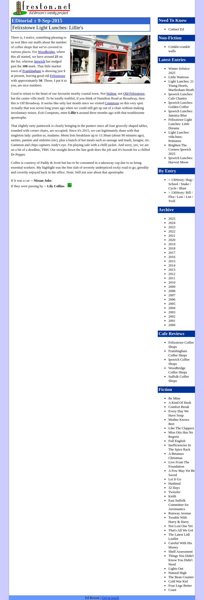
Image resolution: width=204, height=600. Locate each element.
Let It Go (174, 479)
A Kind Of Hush (179, 403)
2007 (171, 295)
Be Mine (174, 398)
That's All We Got (180, 530)
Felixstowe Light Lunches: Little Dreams (180, 124)
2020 (171, 240)
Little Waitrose (178, 77)
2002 (171, 316)
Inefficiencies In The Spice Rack (179, 447)
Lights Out (175, 568)
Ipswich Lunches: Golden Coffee (180, 105)
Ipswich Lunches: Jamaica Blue (180, 113)
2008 (171, 291)
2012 (171, 274)
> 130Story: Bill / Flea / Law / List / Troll (180, 196)
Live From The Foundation (178, 464)
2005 (171, 304)
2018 (171, 248)
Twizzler (174, 492)
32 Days (174, 488)
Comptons (112, 103)
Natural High (177, 573)
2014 (171, 265)
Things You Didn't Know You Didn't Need (181, 560)
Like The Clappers (181, 428)
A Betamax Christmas (176, 456)
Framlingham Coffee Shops (177, 353)
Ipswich (39, 61)
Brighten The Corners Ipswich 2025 (179, 149)
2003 (171, 312)
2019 (171, 244)
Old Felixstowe (133, 93)
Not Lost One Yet (180, 526)
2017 (171, 253)
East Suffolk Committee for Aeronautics (178, 504)
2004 (171, 308)
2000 (171, 325)
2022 (171, 231)
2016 (171, 257)
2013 (171, 270)
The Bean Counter (181, 577)
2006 (171, 299)
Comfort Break (178, 407)
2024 (171, 223)
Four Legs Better (180, 586)
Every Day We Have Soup (178, 413)
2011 (171, 278)
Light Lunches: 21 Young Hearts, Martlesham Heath (181, 85)
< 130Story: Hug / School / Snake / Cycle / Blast (180, 184)
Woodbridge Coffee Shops (177, 370)
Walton (111, 93)
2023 (171, 227)
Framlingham (31, 71)
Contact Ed (176, 29)
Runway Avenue (179, 513)
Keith (172, 496)
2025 (171, 218)
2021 (171, 236)
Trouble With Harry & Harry (178, 519)
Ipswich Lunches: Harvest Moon (180, 160)
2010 (171, 282)
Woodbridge (46, 52)
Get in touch (110, 598)
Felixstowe (57, 76)
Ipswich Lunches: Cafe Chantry (180, 96)
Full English (176, 441)
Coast (172, 590)
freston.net (103, 8)
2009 (171, 287)
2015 (171, 261)
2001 (171, 321)
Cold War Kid (178, 581)
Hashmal (174, 483)
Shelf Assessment (180, 551)
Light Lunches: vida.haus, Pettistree (178, 136)
